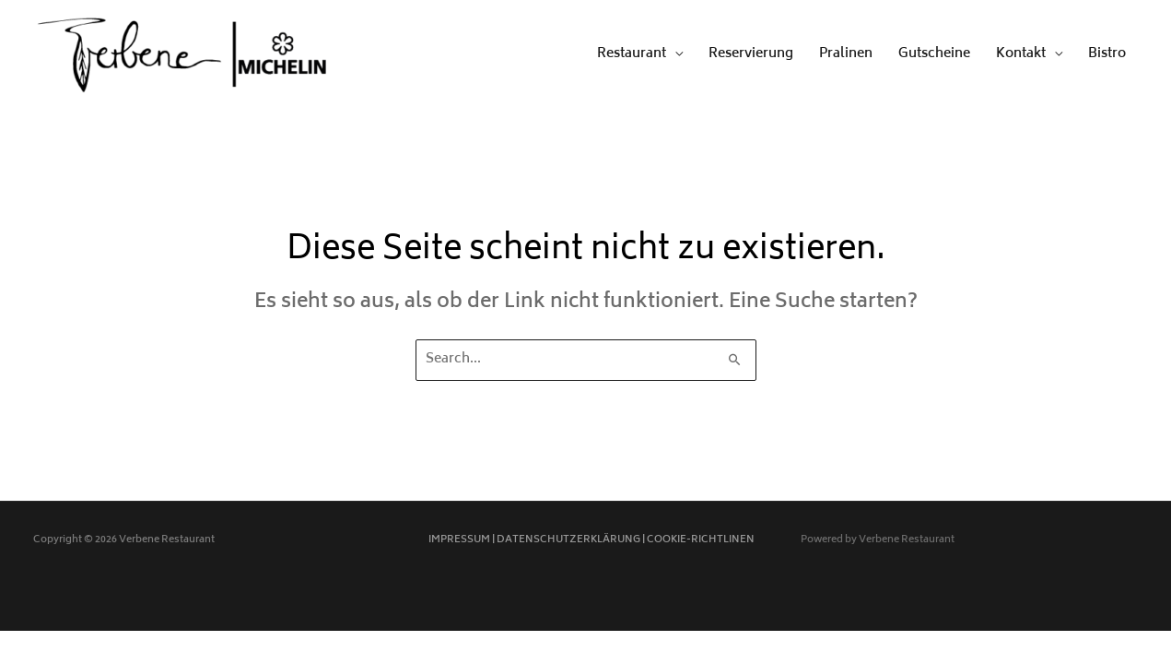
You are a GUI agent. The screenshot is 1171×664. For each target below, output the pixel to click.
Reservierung (750, 53)
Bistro (1107, 53)
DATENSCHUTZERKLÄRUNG (568, 540)
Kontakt (1021, 53)
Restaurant (631, 53)
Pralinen (845, 53)
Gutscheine (934, 53)
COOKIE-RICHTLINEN (701, 540)
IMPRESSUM (459, 540)
